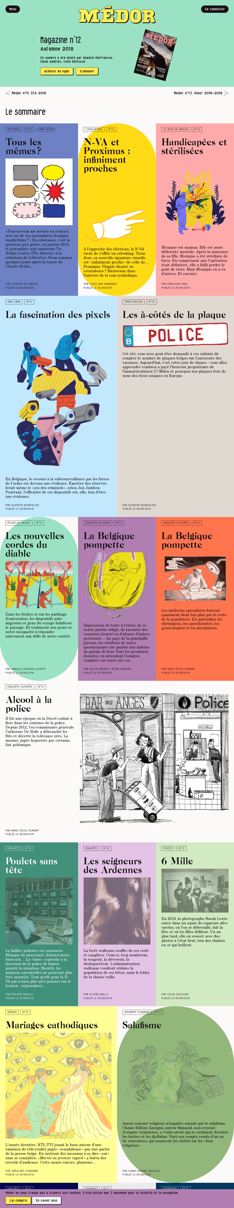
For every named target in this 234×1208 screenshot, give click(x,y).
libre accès (45, 129)
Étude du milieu (19, 523)
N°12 (29, 129)
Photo (168, 848)
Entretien (170, 1189)
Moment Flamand (136, 1012)
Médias (12, 1012)
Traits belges (133, 302)
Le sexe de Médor (175, 129)
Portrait (91, 1189)
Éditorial (13, 129)
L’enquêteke (94, 129)
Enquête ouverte (98, 523)
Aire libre (13, 302)
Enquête (13, 848)
